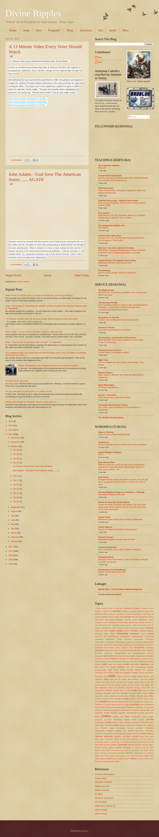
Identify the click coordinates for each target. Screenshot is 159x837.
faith (105, 656)
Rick (100, 57)
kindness (131, 685)
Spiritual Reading (101, 747)
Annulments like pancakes (17, 381)
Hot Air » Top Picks (107, 395)
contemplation (100, 642)
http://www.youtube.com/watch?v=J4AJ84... (28, 99)
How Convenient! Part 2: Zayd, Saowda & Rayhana (119, 550)
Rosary (129, 734)
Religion (110, 731)
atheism (105, 617)
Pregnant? (54, 30)
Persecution (109, 707)
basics (117, 617)
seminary (150, 739)
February (15, 537)
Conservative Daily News (110, 175)
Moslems (133, 699)
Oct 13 (16, 489)
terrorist (129, 753)
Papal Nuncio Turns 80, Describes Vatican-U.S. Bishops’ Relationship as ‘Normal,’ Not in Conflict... (121, 216)
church (151, 633)
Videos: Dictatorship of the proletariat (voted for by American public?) (48, 365)
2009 (10, 559)
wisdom (127, 759)
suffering (128, 750)
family (110, 656)
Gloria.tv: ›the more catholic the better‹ (116, 248)
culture (145, 642)
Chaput (141, 628)
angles (104, 614)
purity (116, 725)
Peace (97, 707)
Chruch (143, 634)
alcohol (147, 611)
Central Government (131, 628)
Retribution (99, 734)
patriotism (150, 704)
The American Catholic (109, 165)
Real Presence (101, 728)
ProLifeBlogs (104, 270)
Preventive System (122, 720)
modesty (105, 699)
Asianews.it (103, 442)
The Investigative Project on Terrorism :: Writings (121, 492)
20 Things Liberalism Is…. (109, 387)
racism (122, 725)
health (104, 664)
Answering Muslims (107, 547)
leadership (103, 688)
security (123, 739)
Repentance (139, 731)
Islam (112, 676)
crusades (139, 642)
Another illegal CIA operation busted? (113, 352)
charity (112, 631)
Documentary (109, 648)
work (96, 761)
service (106, 742)
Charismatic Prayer (102, 631)
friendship (121, 659)
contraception (110, 642)
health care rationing (115, 664)
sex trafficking (125, 742)
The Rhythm (103, 228)
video (97, 759)
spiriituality (122, 744)
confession (110, 639)
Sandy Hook (144, 736)
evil (129, 653)
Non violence (145, 702)
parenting (134, 704)
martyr (139, 693)
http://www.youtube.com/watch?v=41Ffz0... (28, 105)
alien (152, 611)
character (149, 628)
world (101, 761)
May (13, 524)
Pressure (102, 168)
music (151, 699)
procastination (100, 722)
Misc (146, 696)
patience (142, 704)
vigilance (103, 759)
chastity (119, 631)
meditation (113, 696)
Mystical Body (123, 702)
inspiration (127, 673)
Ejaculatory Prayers (111, 650)
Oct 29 (16, 450)
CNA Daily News (105, 188)
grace (124, 661)
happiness (143, 661)
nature (131, 702)
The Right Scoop (106, 290)
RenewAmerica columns (109, 350)
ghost (143, 659)
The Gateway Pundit (107, 302)
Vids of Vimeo (101, 814)
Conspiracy (150, 639)
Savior (116, 739)
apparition (137, 614)
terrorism (121, 753)
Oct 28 (16, 454)
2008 (10, 564)
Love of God (148, 690)
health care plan (131, 664)
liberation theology (133, 688)
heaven (102, 667)
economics (139, 647)
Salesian (150, 734)
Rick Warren (122, 734)
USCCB (134, 756)
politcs (97, 716)
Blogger (84, 831)
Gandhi (131, 659)
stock (122, 750)
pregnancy (98, 720)
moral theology (115, 699)
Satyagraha (109, 739)
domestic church (127, 648)
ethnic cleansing (148, 650)
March (14, 533)
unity (128, 756)
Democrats (127, 645)
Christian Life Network (104, 774)
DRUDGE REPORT (103, 782)
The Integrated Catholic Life (111, 225)
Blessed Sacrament (139, 617)
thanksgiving (138, 753)
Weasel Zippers (105, 372)
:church (151, 608)
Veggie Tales (149, 756)
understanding (121, 756)
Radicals (139, 725)
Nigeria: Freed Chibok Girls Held (111, 572)
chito (100, 62)
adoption (141, 611)
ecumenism (149, 648)
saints (143, 733)
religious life (120, 731)
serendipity (99, 742)
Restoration (149, 731)
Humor (138, 670)
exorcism (150, 653)
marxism (145, 693)
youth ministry (114, 761)
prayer (151, 716)
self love (142, 739)
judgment (104, 685)
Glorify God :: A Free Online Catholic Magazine (120, 589)
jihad (142, 682)
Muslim (104, 701)
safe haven (136, 734)
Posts (132, 117)
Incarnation (99, 673)
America (98, 614)
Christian (134, 631)
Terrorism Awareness (104, 798)
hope (110, 670)
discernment (149, 645)
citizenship (98, 636)
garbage (137, 659)
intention (142, 673)
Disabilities (140, 645)
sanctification (126, 736)
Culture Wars (101, 778)
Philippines (130, 707)
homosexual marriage (145, 667)
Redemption (149, 728)
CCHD (113, 628)
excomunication (139, 653)
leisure (110, 688)
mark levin (116, 693)
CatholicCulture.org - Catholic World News (118, 200)
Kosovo (137, 685)
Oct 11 (16, 493)
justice (117, 685)
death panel (99, 645)
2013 (10, 434)
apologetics (120, 614)
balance (111, 617)
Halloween (134, 661)
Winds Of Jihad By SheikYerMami (114, 502)
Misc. (151, 696)
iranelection (99, 676)
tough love (99, 756)
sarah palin (99, 739)
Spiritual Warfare (115, 747)
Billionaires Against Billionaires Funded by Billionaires (120, 519)
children (126, 631)
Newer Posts (13, 275)
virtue (108, 758)
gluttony (104, 661)
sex (117, 742)
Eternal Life (131, 650)
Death (151, 642)
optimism (120, 704)
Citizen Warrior (105, 527)
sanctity (135, 736)
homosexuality (100, 670)
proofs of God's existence (122, 722)
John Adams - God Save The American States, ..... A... (37, 470)
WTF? (100, 455)
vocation (120, 759)
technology (112, 753)
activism (133, 611)
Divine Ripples (33, 13)
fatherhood (118, 656)
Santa (151, 736)
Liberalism (121, 688)
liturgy (134, 690)
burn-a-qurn (109, 620)
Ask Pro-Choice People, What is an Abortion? (117, 273)
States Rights (105, 750)
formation (150, 656)
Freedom (114, 659)
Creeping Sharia (105, 557)
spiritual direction (135, 745)
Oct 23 (16, 476)
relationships (100, 731)
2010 (10, 555)
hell (108, 667)
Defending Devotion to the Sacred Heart (115, 263)
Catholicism (106, 628)
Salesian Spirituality (104, 736)
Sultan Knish (104, 517)
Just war (111, 685)
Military (133, 696)
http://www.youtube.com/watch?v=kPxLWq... (28, 102)
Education (99, 650)
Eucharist (98, 653)
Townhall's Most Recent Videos (113, 405)
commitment (125, 636)
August (14, 511)
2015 (10, 425)
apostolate (129, 614)
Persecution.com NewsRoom (112, 569)
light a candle (125, 690)
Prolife (108, 722)
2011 (10, 551)
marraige (124, 693)
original (127, 704)
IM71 (144, 670)
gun (128, 661)
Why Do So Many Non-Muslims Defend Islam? (117, 529)
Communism (149, 636)
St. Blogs (99, 794)
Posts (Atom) (23, 281)
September (16, 507)
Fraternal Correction (102, 659)
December (16, 438)
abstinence (126, 611)
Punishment (109, 725)
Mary (151, 693)
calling (134, 620)
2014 (10, 430)
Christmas (134, 633)
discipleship (99, 648)
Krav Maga (145, 685)
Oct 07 (16, 501)
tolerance (150, 753)
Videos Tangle (101, 810)
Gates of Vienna (105, 432)
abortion (117, 611)
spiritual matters (148, 745)
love (140, 690)
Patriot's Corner (105, 537)
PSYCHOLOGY (147, 722)
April (13, 528)
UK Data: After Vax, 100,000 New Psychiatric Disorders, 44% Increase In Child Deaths (121, 239)
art (153, 614)
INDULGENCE (109, 673)
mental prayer (123, 696)
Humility (130, 670)
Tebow (151, 750)
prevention (108, 720)
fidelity (132, 656)
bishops (127, 617)
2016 (10, 421)
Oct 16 (16, 484)
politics (106, 716)
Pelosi (102, 707)
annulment (111, 614)
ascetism (98, 617)
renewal (130, 731)
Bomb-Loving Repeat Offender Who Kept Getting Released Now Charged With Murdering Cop (123, 179)
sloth (96, 745)
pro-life (150, 719)
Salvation (117, 736)
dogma (117, 648)
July (13, 516)
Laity (152, 685)
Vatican (140, 756)
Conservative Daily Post (109, 235)
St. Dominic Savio (139, 747)
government (117, 661)
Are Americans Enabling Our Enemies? (114, 330)
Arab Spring (146, 614)
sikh (149, 742)
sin (152, 742)
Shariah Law (135, 742)
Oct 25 (16, 462)
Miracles (140, 696)
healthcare (144, 664)
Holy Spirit (130, 667)
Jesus (26, 30)
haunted (98, 664)
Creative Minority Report (109, 594)
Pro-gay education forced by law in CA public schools (28, 391)
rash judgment (148, 725)
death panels (108, 645)
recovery (131, 728)
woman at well (143, 759)
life (148, 688)
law (96, 688)
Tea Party (144, 750)
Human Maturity (119, 670)
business (119, 620)
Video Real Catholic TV (105, 806)
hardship (150, 661)
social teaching (104, 745)
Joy (152, 682)
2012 (10, 547)
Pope (127, 716)
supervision (136, 750)
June (13, 520)
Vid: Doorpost (101, 802)
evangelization (120, 653)
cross (133, 642)
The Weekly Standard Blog (110, 417)
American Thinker (106, 327)
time (144, 753)
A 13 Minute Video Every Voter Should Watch (33, 466)
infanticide (118, 673)
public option (99, 725)
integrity (135, 673)
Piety (70, 30)
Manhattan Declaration (103, 693)
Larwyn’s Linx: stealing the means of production (118, 320)
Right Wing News (106, 385)
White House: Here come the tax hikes (114, 397)
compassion (99, 639)
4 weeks (105, 611)
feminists (126, 656)
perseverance (120, 707)
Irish (105, 676)
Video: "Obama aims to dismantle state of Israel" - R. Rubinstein (33, 342)
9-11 (110, 611)
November (16, 442)
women (151, 759)
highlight (113, 667)
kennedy (124, 685)
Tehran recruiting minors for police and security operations (122, 445)
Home (13, 30)
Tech (97, 753)
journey (147, 682)
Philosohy (139, 707)
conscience (138, 639)
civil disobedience (111, 636)
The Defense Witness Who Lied (111, 494)
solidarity (113, 745)
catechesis (142, 620)
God (109, 661)
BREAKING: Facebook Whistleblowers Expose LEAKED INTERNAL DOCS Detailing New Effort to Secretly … (121, 251)
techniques (103, 753)
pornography (136, 716)
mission (98, 699)
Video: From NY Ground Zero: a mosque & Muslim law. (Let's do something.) (39, 295)
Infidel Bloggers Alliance (109, 452)
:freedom (98, 611)
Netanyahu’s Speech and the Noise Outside (116, 539)
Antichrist (86, 30)
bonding (151, 617)
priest (134, 720)
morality (125, 699)
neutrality (137, 702)
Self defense (132, 739)
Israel (112, 30)
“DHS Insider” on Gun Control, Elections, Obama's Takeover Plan (34, 332)
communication (137, 636)
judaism (97, 685)
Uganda (112, 756)
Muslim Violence (102, 790)
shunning (144, 742)
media (106, 696)
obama (114, 704)
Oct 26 (16, 458)
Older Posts (81, 275)
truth (106, 756)
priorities (141, 720)
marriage (132, 693)
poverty (144, 716)
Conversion (120, 642)
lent (115, 688)
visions (114, 759)
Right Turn (103, 360)
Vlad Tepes (103, 477)
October (14, 446)
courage (128, 642)
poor (121, 716)
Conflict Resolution (124, 639)
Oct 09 (16, 497)
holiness (121, 667)
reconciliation (121, 728)
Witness (133, 758)
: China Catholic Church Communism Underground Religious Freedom (121, 608)
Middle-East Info (102, 786)
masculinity (99, 696)
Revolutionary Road (110, 734)
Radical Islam (131, 725)
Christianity (122, 633)
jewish (137, 682)
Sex (100, 30)
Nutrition (108, 704)
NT (104, 704)
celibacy (120, 628)
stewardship (115, 750)
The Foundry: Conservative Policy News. (117, 337)
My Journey (113, 702)
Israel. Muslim (143, 676)
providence (136, 722)
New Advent (103, 213)
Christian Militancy (146, 631)
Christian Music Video (105, 634)
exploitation (99, 656)
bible (121, 617)
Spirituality (127, 747)
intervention (149, 673)
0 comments (16, 160)
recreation (139, 728)
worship (106, 761)
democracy (118, 645)
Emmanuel (122, 650)
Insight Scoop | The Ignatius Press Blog (117, 260)
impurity (150, 670)
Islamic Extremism (124, 676)
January (14, 541)
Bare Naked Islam (106, 462)
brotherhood (99, 620)
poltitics (116, 716)
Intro (39, 30)
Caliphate (127, 620)
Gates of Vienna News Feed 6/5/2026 (114, 434)
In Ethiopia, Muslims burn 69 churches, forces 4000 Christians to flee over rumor (42, 319)
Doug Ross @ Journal (108, 317)
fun (127, 659)
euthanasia (108, 653)
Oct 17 (16, 480)
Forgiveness (140, 656)
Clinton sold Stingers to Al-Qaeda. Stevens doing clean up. (31, 402)
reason (111, 728)
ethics (139, 650)
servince (113, 742)
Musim (97, 702)
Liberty (143, 688)
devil (134, 645)
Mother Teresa (143, 699)
